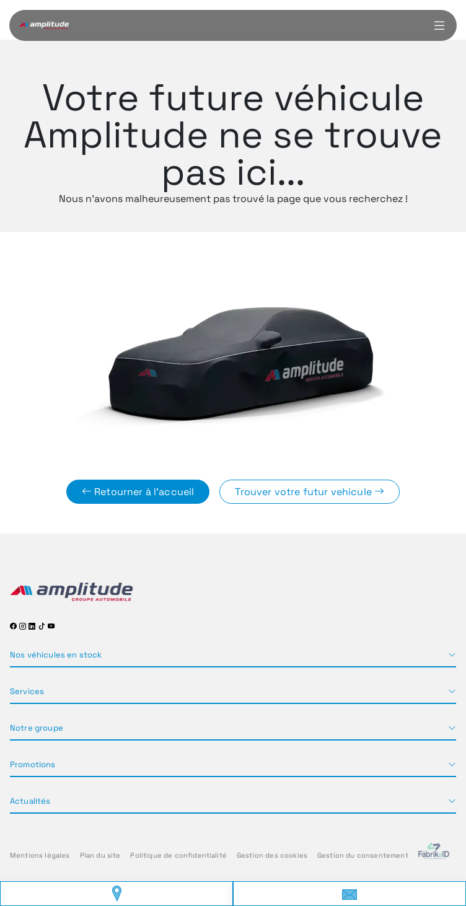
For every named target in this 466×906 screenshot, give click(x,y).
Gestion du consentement (362, 855)
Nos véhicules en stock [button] (56, 654)
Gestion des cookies (272, 855)
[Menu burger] (439, 25)
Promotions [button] (33, 764)
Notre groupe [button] (36, 728)
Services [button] (27, 691)
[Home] (44, 25)
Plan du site (100, 855)
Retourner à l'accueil (138, 491)
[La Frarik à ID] (433, 855)
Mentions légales (40, 855)
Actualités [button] (30, 801)
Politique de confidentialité (178, 855)
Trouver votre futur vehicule (309, 491)
